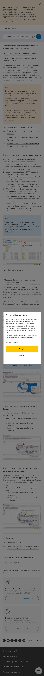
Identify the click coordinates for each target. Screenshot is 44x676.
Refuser (22, 355)
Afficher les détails (12, 342)
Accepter (22, 349)
